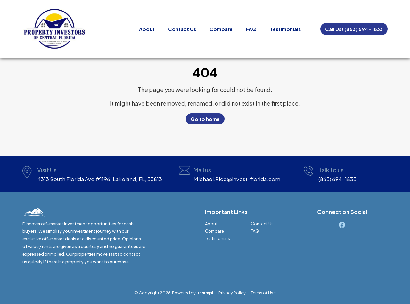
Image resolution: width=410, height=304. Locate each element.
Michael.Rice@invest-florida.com (236, 178)
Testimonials (285, 29)
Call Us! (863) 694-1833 (354, 29)
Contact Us (182, 29)
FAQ (251, 29)
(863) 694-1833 (337, 178)
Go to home (205, 119)
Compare (221, 29)
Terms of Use (263, 292)
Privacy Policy (232, 292)
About (147, 29)
